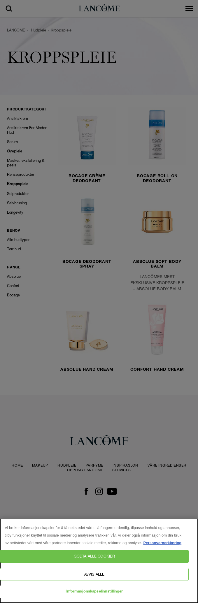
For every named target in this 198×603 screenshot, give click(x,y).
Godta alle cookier (94, 556)
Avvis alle (94, 574)
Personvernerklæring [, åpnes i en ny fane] (162, 543)
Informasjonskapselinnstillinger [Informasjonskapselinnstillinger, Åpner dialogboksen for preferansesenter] (94, 592)
